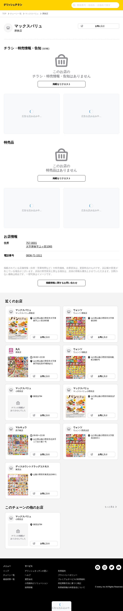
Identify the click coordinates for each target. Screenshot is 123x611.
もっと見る (109, 507)
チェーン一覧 (16, 13)
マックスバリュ (32, 13)
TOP (4, 13)
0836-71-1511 (34, 255)
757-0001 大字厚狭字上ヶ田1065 (39, 245)
